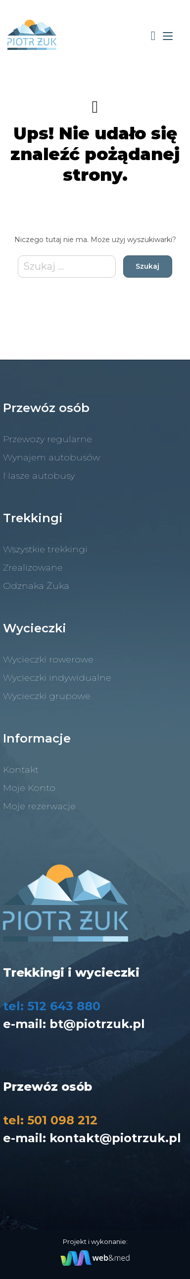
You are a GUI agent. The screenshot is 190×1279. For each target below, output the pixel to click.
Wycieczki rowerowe (48, 659)
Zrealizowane (33, 567)
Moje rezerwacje (39, 806)
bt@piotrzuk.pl (97, 1024)
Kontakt (21, 769)
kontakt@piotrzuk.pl (115, 1138)
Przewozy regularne (47, 439)
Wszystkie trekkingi (45, 549)
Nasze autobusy (39, 475)
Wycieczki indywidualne (57, 677)
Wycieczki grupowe (47, 696)
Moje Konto (29, 788)
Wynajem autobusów (51, 457)
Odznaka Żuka (36, 585)
